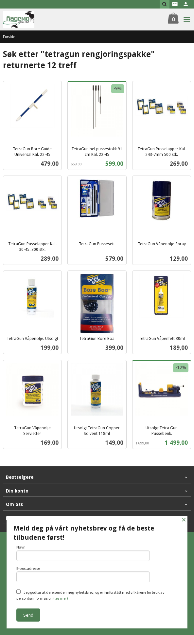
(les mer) (60, 598)
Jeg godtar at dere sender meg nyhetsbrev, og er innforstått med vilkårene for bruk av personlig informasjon (90, 595)
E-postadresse (83, 574)
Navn (83, 553)
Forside (9, 36)
